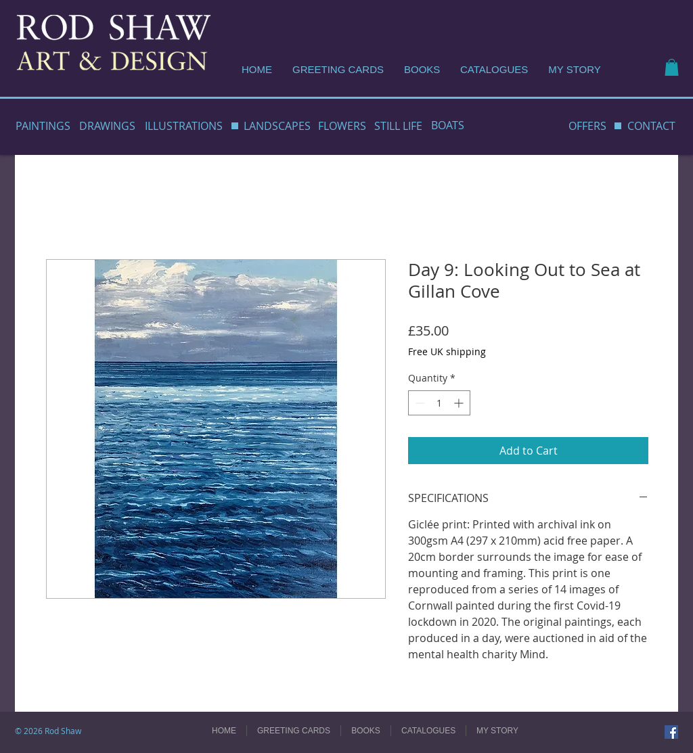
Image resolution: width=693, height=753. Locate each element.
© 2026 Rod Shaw (48, 730)
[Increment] (459, 403)
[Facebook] (671, 732)
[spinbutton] (439, 403)
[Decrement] (418, 403)
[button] (672, 67)
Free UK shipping (447, 351)
